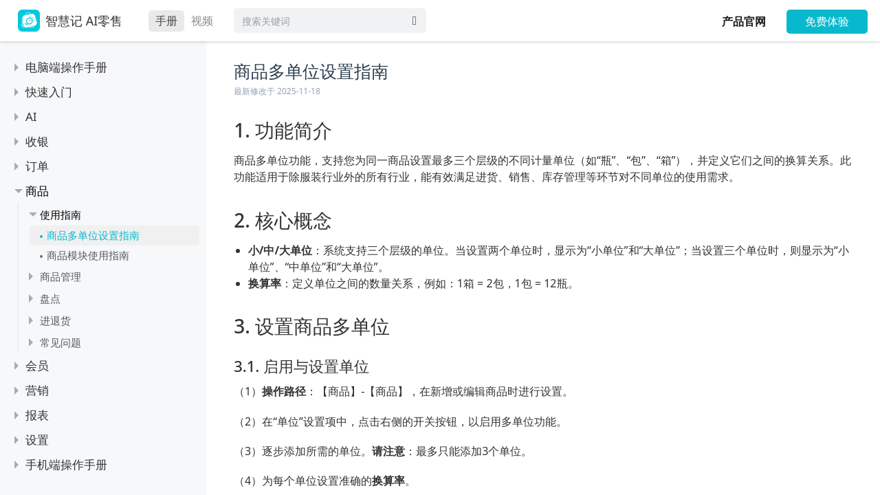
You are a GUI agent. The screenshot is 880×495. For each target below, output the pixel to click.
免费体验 (827, 21)
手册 (166, 20)
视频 (202, 20)
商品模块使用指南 (88, 255)
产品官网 (744, 21)
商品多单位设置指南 (93, 235)
